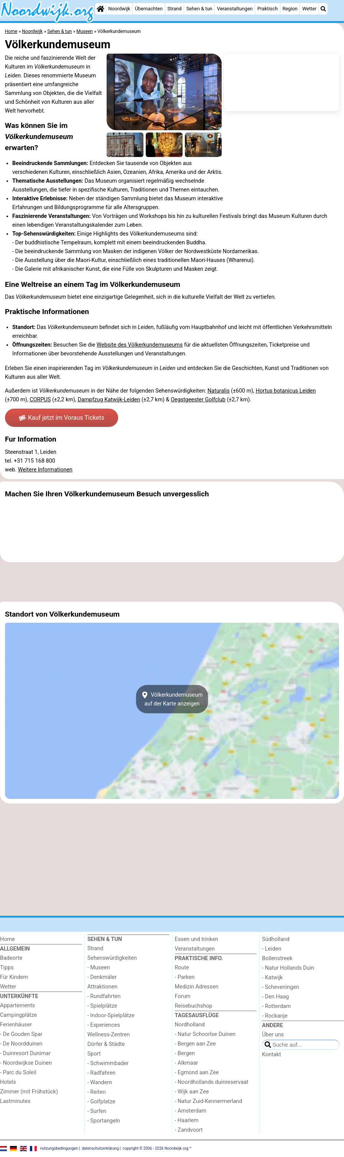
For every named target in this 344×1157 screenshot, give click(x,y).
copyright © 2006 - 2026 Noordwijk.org (156, 1148)
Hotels (8, 1082)
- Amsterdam (191, 1111)
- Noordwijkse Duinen (26, 1063)
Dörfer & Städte (106, 1044)
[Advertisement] (172, 582)
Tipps (7, 967)
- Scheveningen (280, 987)
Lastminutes (15, 1101)
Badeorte (11, 958)
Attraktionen (102, 987)
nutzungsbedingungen (59, 1148)
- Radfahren (101, 1073)
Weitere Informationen (45, 469)
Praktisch (267, 8)
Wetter (309, 8)
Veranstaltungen (235, 8)
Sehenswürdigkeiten (112, 958)
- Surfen (96, 1111)
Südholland (276, 939)
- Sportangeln (103, 1121)
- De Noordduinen (21, 1044)
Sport (94, 1054)
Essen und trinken (197, 939)
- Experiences (103, 1025)
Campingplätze (18, 1015)
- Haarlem (187, 1120)
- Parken (185, 977)
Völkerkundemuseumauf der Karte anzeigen (171, 699)
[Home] (100, 9)
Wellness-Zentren (108, 1034)
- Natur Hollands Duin (288, 968)
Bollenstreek (277, 958)
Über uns (273, 1034)
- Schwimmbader (108, 1063)
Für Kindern (14, 977)
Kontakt (271, 1054)
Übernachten (149, 8)
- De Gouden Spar (21, 1034)
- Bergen (185, 1053)
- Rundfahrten (104, 996)
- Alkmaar (186, 1063)
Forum (183, 996)
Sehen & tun (199, 8)
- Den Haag (275, 996)
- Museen (98, 967)
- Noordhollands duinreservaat (212, 1082)
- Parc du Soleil (18, 1072)
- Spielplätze (102, 1006)
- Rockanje (274, 1016)
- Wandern (99, 1082)
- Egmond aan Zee (197, 1072)
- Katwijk (272, 977)
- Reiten (96, 1092)
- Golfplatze (101, 1101)
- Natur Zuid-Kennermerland (208, 1101)
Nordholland (190, 1024)
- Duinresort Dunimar (25, 1053)
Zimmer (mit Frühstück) (29, 1091)
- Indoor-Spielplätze (111, 1015)
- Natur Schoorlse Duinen (205, 1034)
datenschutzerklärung (100, 1148)
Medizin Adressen (197, 987)
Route (182, 967)
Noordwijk (119, 8)
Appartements (17, 1005)
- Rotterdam (276, 1006)
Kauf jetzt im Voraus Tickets (61, 417)
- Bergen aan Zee (195, 1044)
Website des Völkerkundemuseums (140, 345)
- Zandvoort (189, 1130)
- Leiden (271, 949)
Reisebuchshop (193, 1006)
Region (289, 8)
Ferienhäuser (16, 1024)
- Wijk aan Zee (192, 1091)
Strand (174, 8)
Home (7, 939)
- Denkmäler (102, 977)
